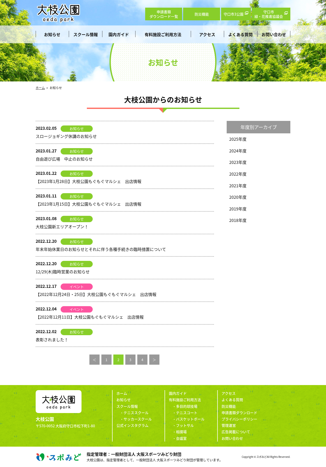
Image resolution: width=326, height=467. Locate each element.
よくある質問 (240, 34)
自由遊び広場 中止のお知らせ (64, 159)
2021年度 (238, 185)
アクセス (207, 34)
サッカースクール (138, 418)
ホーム (40, 88)
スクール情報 (85, 34)
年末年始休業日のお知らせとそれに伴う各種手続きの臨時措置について (101, 249)
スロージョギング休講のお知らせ (66, 136)
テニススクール (136, 412)
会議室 (181, 438)
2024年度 (238, 151)
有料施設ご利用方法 (163, 34)
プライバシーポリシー (239, 418)
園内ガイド (118, 34)
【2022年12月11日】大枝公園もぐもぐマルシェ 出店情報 (90, 317)
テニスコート (186, 412)
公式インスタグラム (132, 425)
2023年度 (238, 162)
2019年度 (238, 209)
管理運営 (229, 425)
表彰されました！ (52, 339)
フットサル (185, 425)
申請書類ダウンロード (239, 412)
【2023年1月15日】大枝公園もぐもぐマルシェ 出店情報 (88, 204)
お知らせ (52, 34)
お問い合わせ (274, 34)
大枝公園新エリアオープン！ (62, 226)
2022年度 (238, 174)
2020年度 (238, 197)
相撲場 (181, 431)
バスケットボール (190, 418)
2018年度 (238, 220)
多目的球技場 (186, 406)
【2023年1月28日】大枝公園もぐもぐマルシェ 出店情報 (88, 181)
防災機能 (229, 406)
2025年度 (238, 139)
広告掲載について (236, 431)
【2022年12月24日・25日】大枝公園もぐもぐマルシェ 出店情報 (96, 294)
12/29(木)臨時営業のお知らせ (63, 271)
